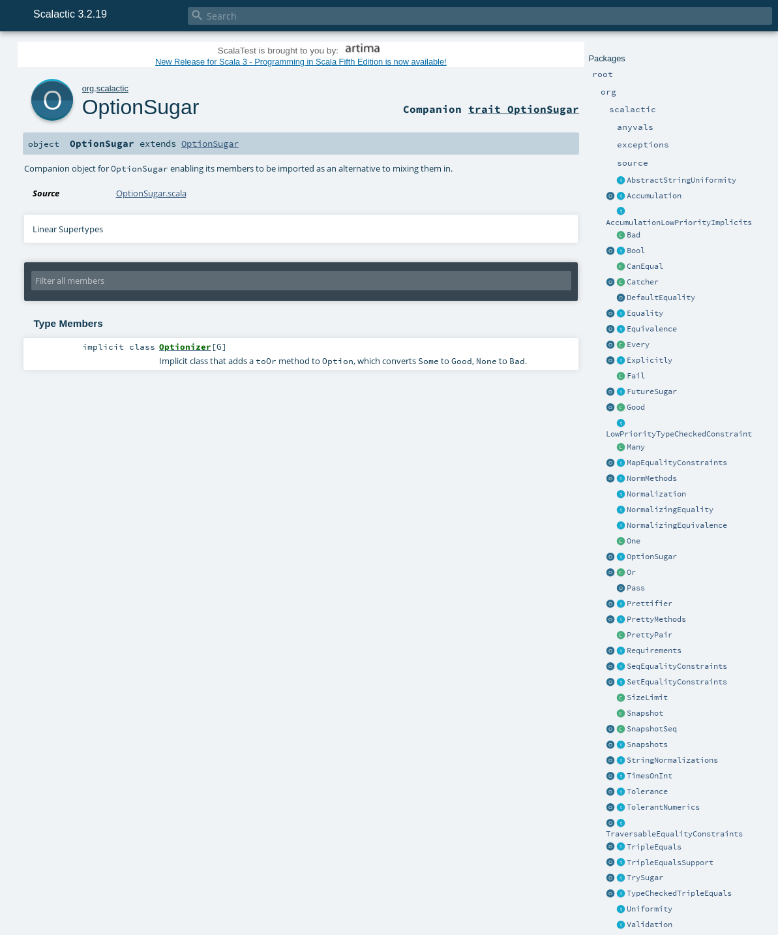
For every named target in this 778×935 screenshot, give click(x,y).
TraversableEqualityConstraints (674, 833)
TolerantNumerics (663, 807)
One (633, 540)
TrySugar (645, 877)
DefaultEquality (661, 297)
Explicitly (649, 360)
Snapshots (647, 744)
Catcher (643, 281)
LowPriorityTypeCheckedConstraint (679, 433)
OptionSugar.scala (151, 193)
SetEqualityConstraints (677, 681)
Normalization (656, 493)
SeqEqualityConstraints (677, 666)
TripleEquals (654, 846)
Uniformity (649, 908)
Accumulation (654, 195)
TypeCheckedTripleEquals (679, 893)
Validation (649, 924)
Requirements (654, 650)
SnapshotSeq (652, 728)
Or (631, 572)
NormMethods (652, 478)
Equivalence (652, 328)
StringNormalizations (672, 760)
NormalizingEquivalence (677, 525)
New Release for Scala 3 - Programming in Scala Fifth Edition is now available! (301, 62)
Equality (645, 313)
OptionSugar (652, 556)
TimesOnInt (649, 775)
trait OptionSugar (523, 108)
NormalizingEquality (670, 509)
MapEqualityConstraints (677, 462)
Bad (633, 234)
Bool (636, 250)
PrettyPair (649, 634)
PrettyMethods (656, 619)
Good (636, 407)
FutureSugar (652, 391)
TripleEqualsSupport (670, 862)
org (88, 88)
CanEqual (645, 266)
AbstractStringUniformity (681, 180)
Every (638, 344)
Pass (636, 587)
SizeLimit (647, 697)
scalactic (112, 88)
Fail (636, 375)
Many (636, 447)
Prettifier (649, 603)
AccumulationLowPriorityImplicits (679, 222)
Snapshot (645, 713)
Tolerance (647, 791)
